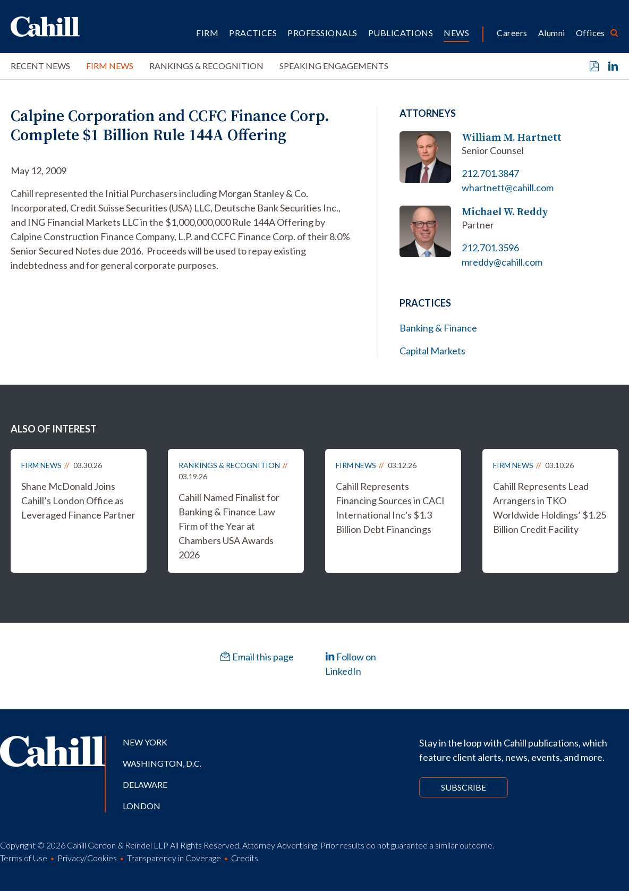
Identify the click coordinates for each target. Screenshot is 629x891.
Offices (590, 33)
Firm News (109, 66)
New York (145, 742)
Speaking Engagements (333, 66)
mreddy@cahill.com (502, 262)
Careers (512, 33)
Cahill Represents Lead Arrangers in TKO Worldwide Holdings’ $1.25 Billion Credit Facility (549, 507)
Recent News (40, 66)
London (141, 806)
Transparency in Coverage (174, 858)
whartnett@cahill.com (508, 187)
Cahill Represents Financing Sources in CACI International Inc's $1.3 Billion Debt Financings (390, 507)
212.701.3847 (490, 173)
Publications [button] (401, 33)
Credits (244, 858)
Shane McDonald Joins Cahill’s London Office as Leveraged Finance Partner (78, 500)
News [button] (456, 33)
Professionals (322, 33)
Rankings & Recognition (206, 66)
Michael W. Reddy (505, 212)
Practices (253, 33)
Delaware (145, 784)
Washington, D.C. (162, 763)
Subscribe (463, 787)
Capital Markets (432, 351)
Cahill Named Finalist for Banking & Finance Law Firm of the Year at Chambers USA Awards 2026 (228, 526)
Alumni (551, 33)
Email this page (257, 657)
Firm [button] (207, 33)
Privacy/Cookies (87, 858)
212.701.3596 (490, 247)
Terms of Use (23, 858)
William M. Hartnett (512, 137)
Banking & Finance (438, 328)
